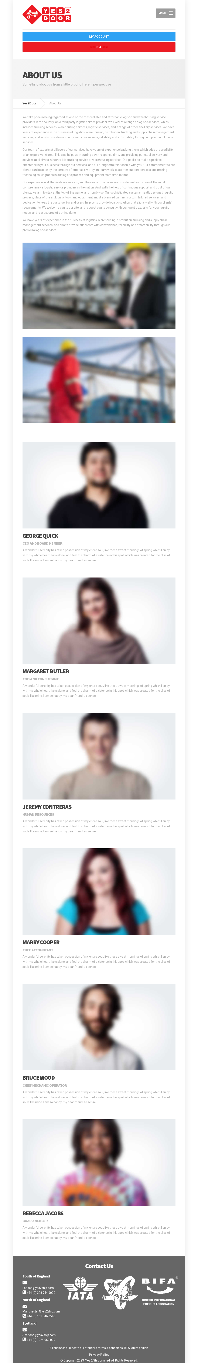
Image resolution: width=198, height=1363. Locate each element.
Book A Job (99, 46)
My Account (101, 36)
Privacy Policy (99, 1352)
